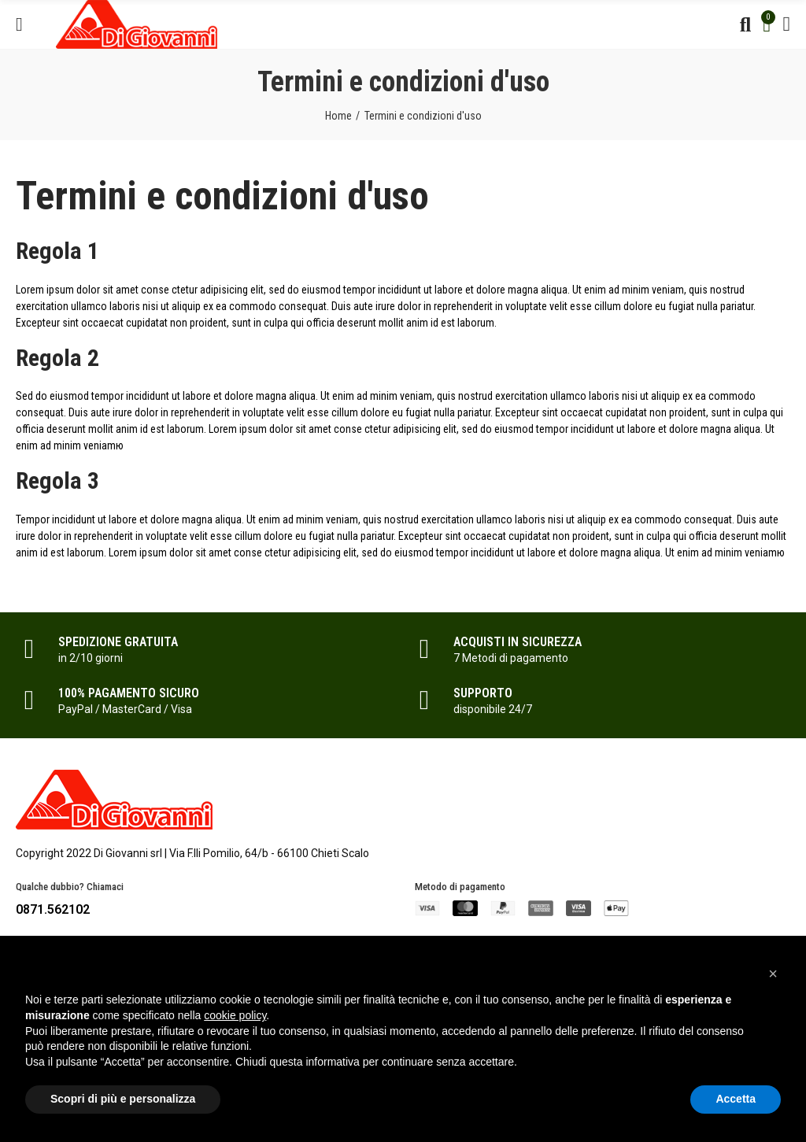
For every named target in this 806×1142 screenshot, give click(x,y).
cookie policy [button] (235, 1015)
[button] (773, 973)
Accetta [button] (735, 1098)
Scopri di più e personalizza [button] (122, 1098)
